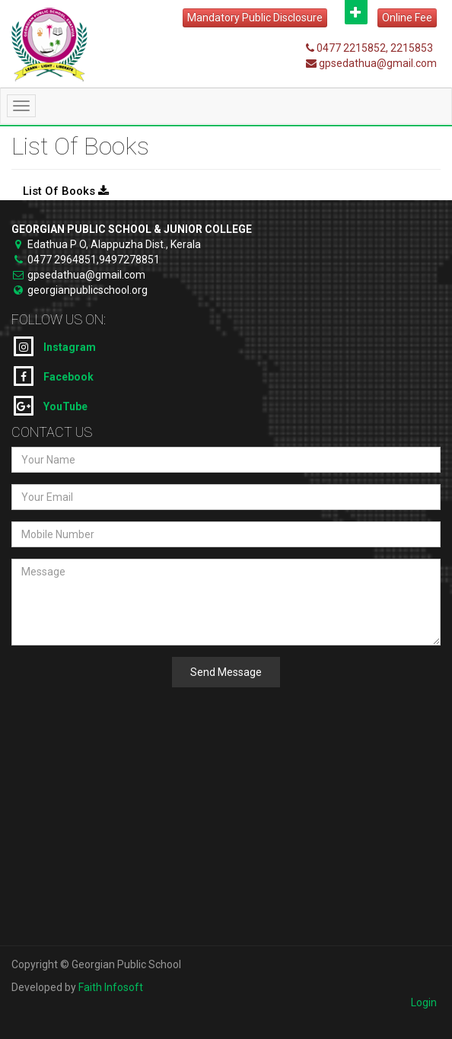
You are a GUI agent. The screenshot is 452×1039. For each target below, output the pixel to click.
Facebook (54, 376)
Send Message (226, 672)
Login (424, 1002)
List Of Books (66, 191)
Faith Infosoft (110, 987)
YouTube (51, 406)
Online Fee (407, 17)
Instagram (55, 346)
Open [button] (356, 12)
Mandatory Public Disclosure (255, 17)
